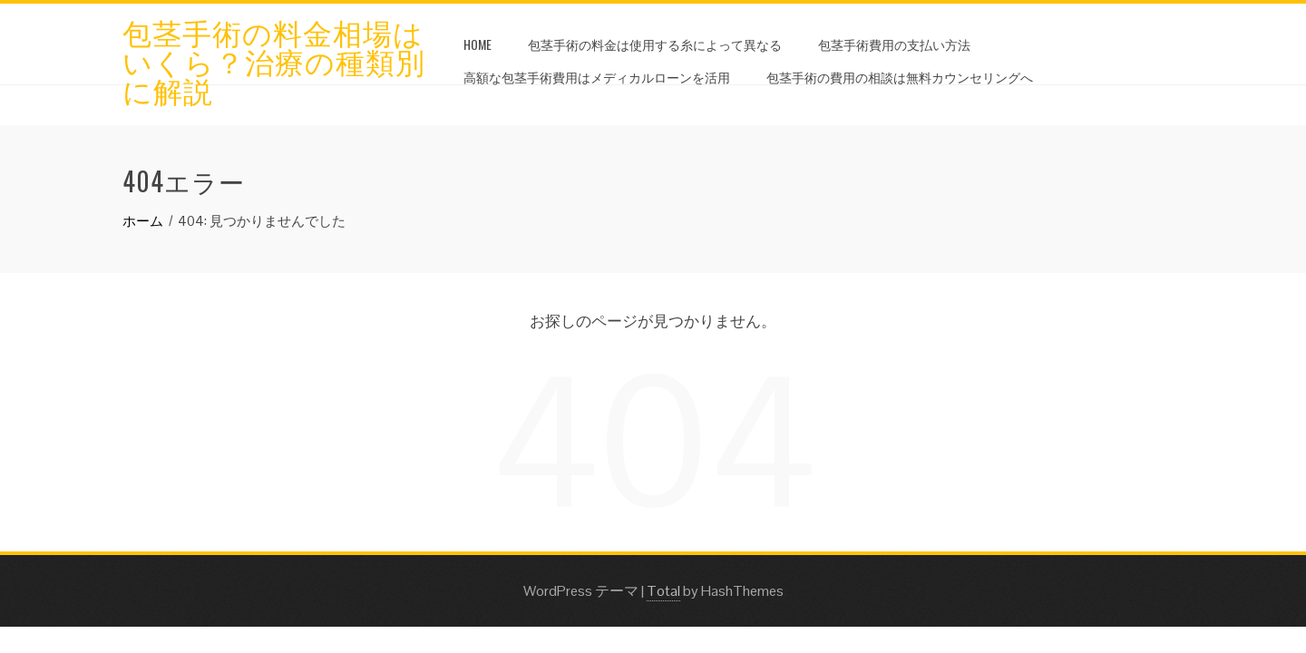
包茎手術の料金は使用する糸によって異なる (655, 44)
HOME (477, 44)
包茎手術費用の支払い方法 (894, 44)
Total (663, 590)
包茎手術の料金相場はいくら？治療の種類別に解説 (273, 60)
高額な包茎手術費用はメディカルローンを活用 (596, 76)
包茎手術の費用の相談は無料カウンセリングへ (899, 76)
